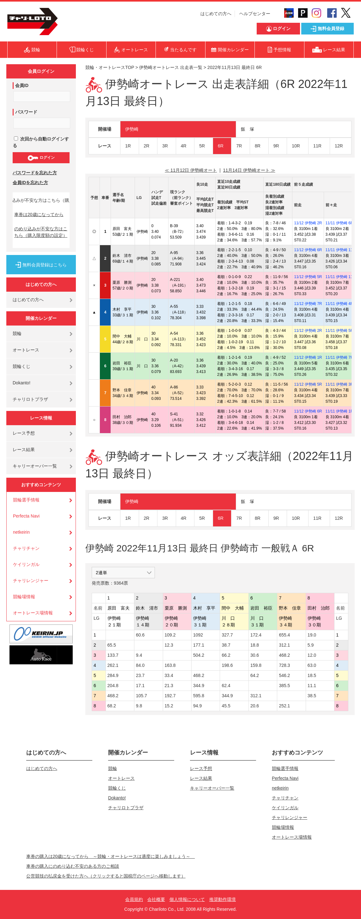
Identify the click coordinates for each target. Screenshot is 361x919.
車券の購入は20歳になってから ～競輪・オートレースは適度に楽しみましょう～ (110, 856)
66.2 (226, 655)
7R (239, 145)
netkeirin (21, 532)
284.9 (113, 675)
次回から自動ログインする (41, 142)
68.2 (111, 705)
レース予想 (24, 433)
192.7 (170, 695)
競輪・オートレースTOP (109, 67)
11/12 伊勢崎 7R (308, 303)
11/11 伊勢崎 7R (339, 357)
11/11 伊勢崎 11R (341, 250)
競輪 (17, 333)
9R (276, 145)
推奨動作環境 (222, 899)
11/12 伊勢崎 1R (308, 357)
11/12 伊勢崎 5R (308, 277)
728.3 (284, 665)
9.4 (139, 655)
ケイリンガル (26, 564)
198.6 (227, 665)
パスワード (26, 112)
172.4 (255, 634)
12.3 (169, 645)
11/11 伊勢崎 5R (339, 330)
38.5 (312, 695)
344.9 (198, 685)
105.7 (141, 695)
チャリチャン (26, 548)
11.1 (312, 685)
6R (220, 145)
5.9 (311, 645)
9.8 (139, 705)
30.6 (254, 655)
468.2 (284, 655)
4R (184, 145)
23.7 (140, 675)
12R (339, 145)
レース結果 (24, 449)
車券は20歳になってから (39, 214)
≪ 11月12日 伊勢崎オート (191, 170)
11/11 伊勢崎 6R (339, 223)
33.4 (169, 675)
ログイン (41, 158)
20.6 (254, 705)
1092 (198, 634)
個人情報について (187, 899)
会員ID (21, 85)
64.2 (254, 675)
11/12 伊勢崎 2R (308, 223)
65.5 (111, 645)
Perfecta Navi (26, 515)
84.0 (140, 665)
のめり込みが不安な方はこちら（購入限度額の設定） (40, 232)
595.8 (198, 695)
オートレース (26, 349)
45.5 (226, 705)
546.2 (284, 675)
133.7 (113, 655)
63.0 (312, 665)
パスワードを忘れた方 (35, 172)
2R (147, 145)
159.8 (255, 665)
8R (257, 145)
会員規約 (134, 899)
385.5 (284, 685)
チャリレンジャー (30, 580)
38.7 (226, 645)
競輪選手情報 (26, 499)
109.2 (170, 634)
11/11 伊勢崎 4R (339, 303)
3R (165, 145)
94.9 (197, 705)
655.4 (284, 634)
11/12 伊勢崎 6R (308, 250)
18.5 (312, 675)
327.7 (227, 634)
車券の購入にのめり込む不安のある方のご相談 (72, 866)
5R (202, 145)
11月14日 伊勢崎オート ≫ (249, 170)
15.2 (169, 705)
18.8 (254, 645)
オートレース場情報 (33, 612)
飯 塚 (247, 129)
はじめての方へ (215, 13)
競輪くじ (21, 366)
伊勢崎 (131, 129)
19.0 (312, 634)
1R (128, 145)
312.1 (284, 645)
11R (317, 145)
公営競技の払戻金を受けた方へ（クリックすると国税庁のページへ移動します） (106, 876)
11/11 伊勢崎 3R (339, 384)
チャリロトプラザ (30, 399)
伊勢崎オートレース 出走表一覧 (170, 67)
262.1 (113, 665)
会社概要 (156, 899)
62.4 (226, 685)
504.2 (198, 655)
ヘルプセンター (254, 13)
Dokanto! (21, 382)
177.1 (198, 645)
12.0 (312, 655)
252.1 (284, 705)
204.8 (113, 685)
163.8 (170, 665)
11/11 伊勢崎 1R (339, 411)
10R (296, 145)
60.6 (140, 634)
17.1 (140, 685)
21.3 (169, 685)
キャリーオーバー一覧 (35, 466)
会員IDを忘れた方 (30, 182)
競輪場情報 (24, 596)
